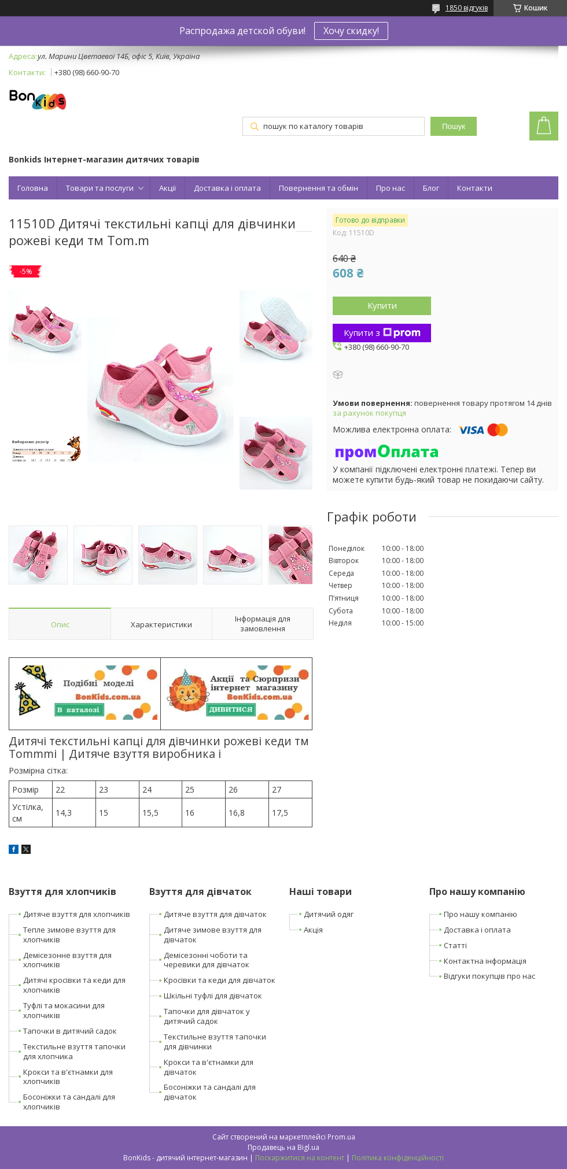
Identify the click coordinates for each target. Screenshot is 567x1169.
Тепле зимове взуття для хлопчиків (69, 934)
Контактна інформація (485, 961)
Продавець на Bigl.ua (283, 1147)
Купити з (382, 332)
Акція (313, 929)
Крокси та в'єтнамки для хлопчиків (68, 1077)
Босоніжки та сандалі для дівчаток (210, 1092)
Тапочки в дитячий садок (70, 1031)
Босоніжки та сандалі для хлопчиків (69, 1102)
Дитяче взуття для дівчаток (215, 914)
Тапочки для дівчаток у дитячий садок (207, 1016)
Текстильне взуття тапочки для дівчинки (215, 1041)
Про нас (390, 188)
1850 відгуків (467, 8)
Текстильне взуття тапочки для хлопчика (74, 1051)
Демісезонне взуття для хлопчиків (67, 960)
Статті (455, 945)
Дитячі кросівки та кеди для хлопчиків (74, 985)
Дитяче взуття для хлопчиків (76, 914)
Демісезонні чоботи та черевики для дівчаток (206, 960)
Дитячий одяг (329, 914)
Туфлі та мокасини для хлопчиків (64, 1010)
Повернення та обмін (318, 188)
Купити (382, 305)
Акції (167, 188)
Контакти (474, 188)
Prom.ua (341, 1137)
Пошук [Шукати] (453, 126)
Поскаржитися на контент (299, 1158)
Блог (431, 188)
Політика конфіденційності (398, 1158)
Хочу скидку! (351, 30)
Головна (32, 188)
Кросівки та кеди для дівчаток (219, 980)
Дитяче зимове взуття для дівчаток (213, 934)
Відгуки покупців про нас (489, 976)
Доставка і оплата (227, 188)
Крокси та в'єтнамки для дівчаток (208, 1067)
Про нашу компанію (480, 914)
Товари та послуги (100, 188)
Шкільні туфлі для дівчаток (213, 995)
